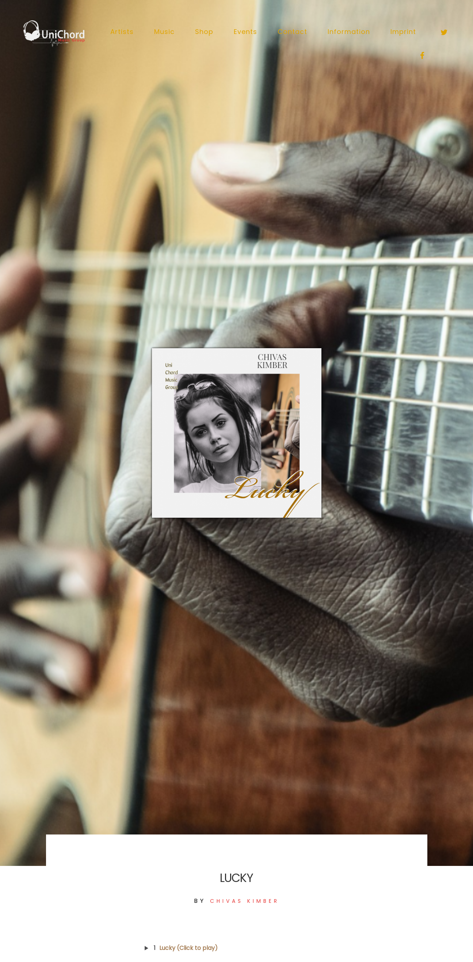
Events (245, 31)
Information (349, 31)
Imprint (403, 31)
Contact (292, 31)
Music (164, 31)
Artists (122, 31)
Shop (204, 31)
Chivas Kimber (244, 901)
